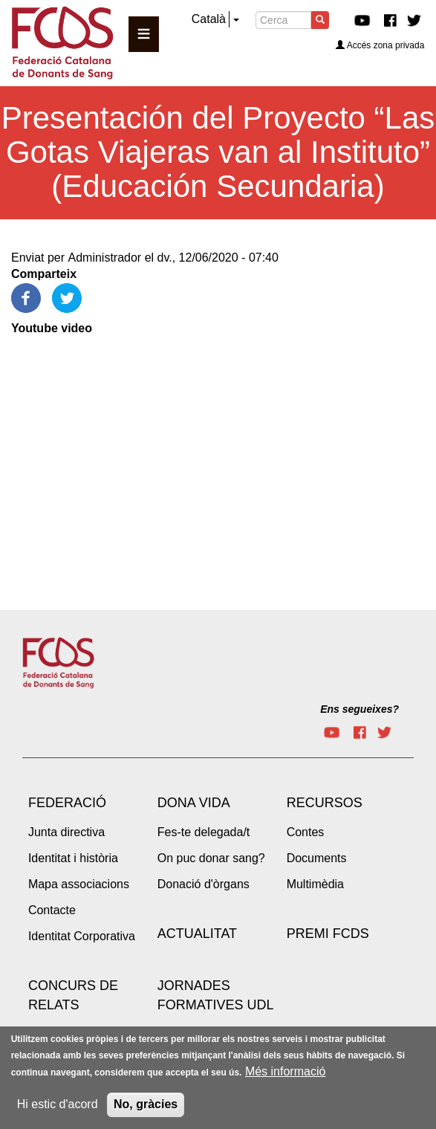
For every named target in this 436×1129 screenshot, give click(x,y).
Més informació (285, 1071)
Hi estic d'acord (57, 1104)
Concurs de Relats (73, 995)
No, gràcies (146, 1104)
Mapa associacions (78, 884)
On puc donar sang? (211, 858)
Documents (317, 858)
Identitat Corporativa (81, 936)
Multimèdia (315, 884)
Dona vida (193, 802)
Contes (306, 832)
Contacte (52, 910)
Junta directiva (66, 832)
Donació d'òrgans (203, 884)
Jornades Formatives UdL (215, 995)
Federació (67, 802)
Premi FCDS (328, 933)
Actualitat (197, 933)
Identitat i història (73, 858)
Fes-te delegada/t (203, 832)
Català (209, 19)
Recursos (324, 802)
